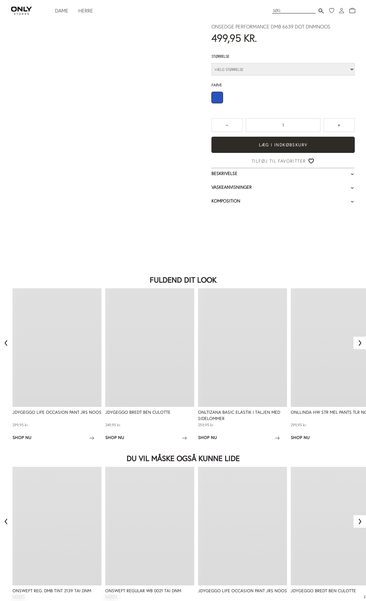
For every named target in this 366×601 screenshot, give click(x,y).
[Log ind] (341, 10)
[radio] (217, 97)
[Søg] (294, 10)
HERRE (85, 10)
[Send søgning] (321, 10)
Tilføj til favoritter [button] (279, 161)
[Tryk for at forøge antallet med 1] (339, 125)
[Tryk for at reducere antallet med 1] (227, 125)
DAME (61, 10)
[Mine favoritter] (331, 10)
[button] (352, 10)
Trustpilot (22, 229)
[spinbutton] (283, 125)
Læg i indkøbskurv (283, 145)
